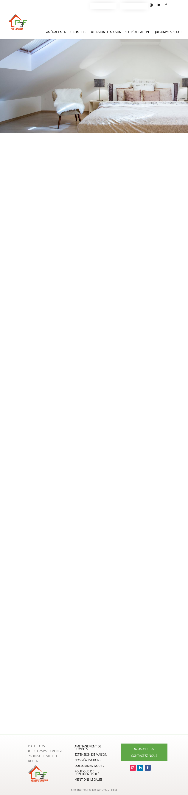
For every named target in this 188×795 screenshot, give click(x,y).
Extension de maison (105, 33)
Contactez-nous (103, 5)
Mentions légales (88, 780)
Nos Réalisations (137, 33)
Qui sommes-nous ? (168, 33)
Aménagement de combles (66, 33)
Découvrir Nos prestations (94, 81)
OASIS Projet (109, 789)
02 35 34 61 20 (134, 5)
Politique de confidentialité (86, 773)
